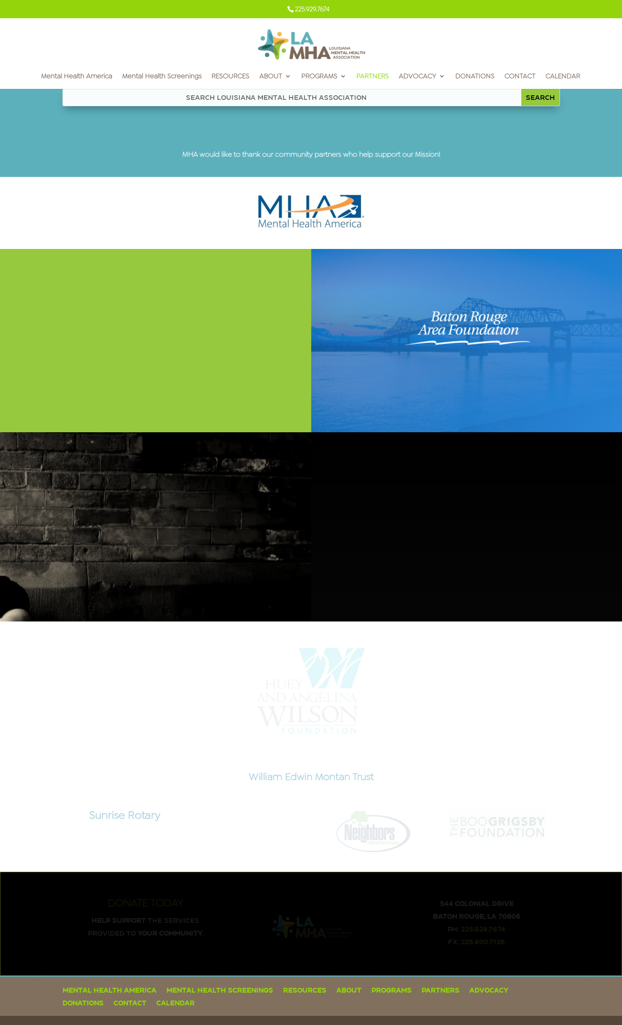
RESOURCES (230, 77)
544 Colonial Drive (477, 903)
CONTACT (519, 77)
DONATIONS (474, 77)
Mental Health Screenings (161, 77)
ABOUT (270, 77)
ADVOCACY (417, 77)
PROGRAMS (319, 77)
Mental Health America (76, 77)
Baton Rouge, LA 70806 (476, 916)
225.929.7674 (483, 929)
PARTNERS (372, 77)
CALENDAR (562, 77)
